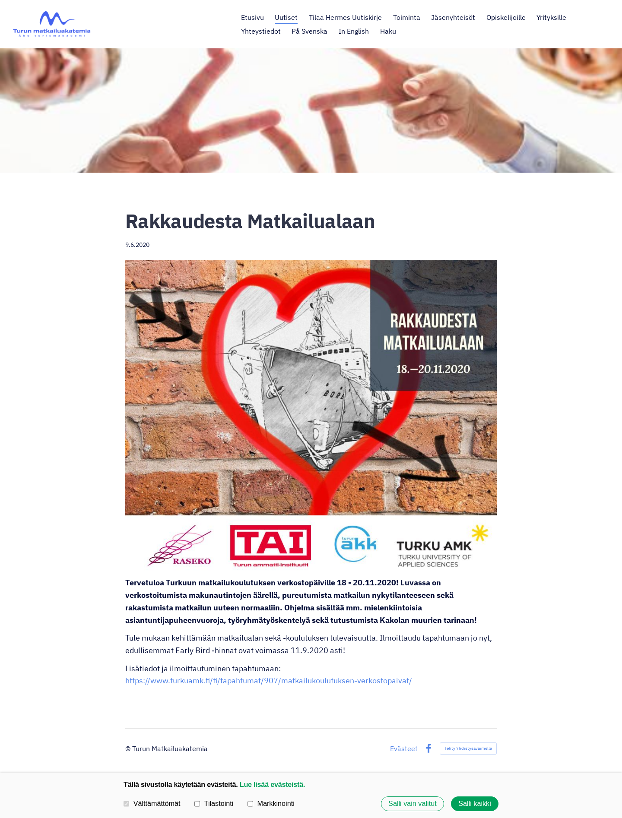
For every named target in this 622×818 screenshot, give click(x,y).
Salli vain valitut (412, 804)
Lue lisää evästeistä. (272, 784)
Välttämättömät (152, 803)
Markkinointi (271, 803)
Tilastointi (213, 803)
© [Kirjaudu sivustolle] (128, 748)
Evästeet (404, 748)
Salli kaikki (474, 804)
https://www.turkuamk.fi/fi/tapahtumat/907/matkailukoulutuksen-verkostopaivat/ (268, 680)
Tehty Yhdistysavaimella (468, 748)
